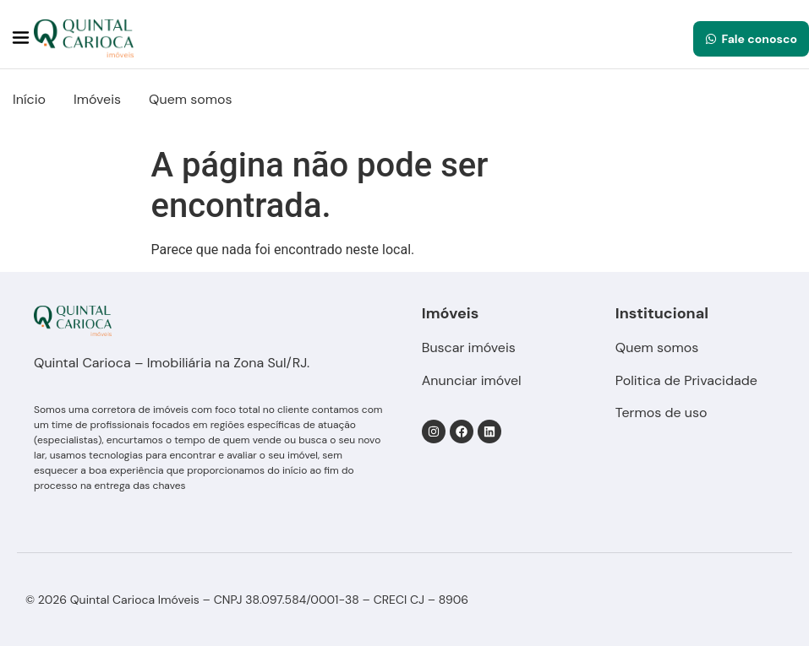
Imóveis (97, 99)
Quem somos (190, 99)
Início (29, 99)
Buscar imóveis (469, 347)
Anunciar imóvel (472, 380)
